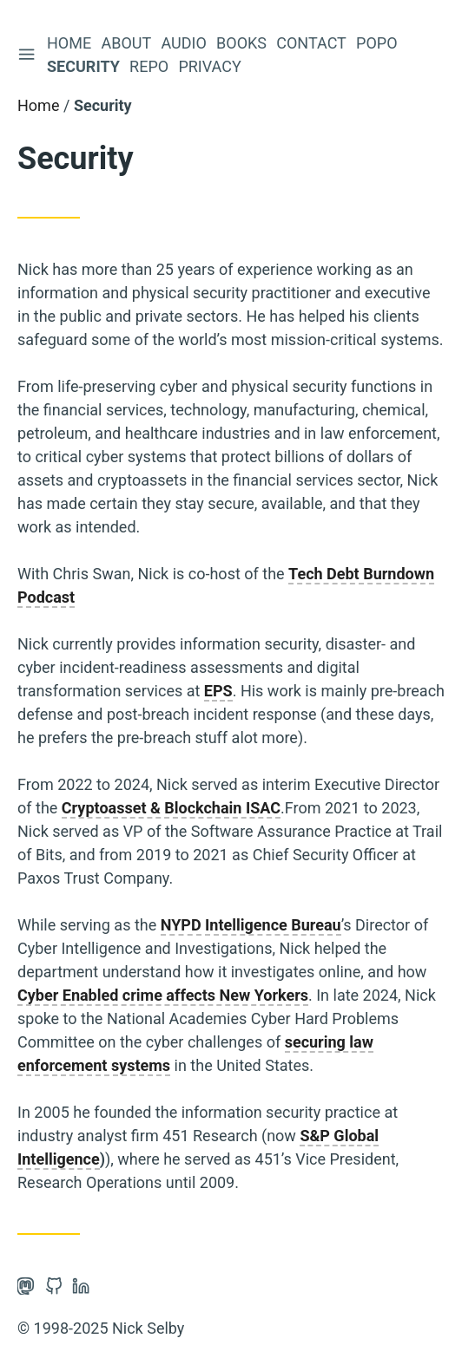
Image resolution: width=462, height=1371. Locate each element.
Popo (378, 43)
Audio (185, 43)
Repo (150, 66)
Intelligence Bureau (273, 925)
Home (71, 43)
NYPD (181, 925)
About (127, 43)
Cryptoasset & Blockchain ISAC (171, 808)
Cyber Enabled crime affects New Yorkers (162, 995)
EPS (218, 691)
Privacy (211, 66)
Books (243, 43)
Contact (313, 43)
